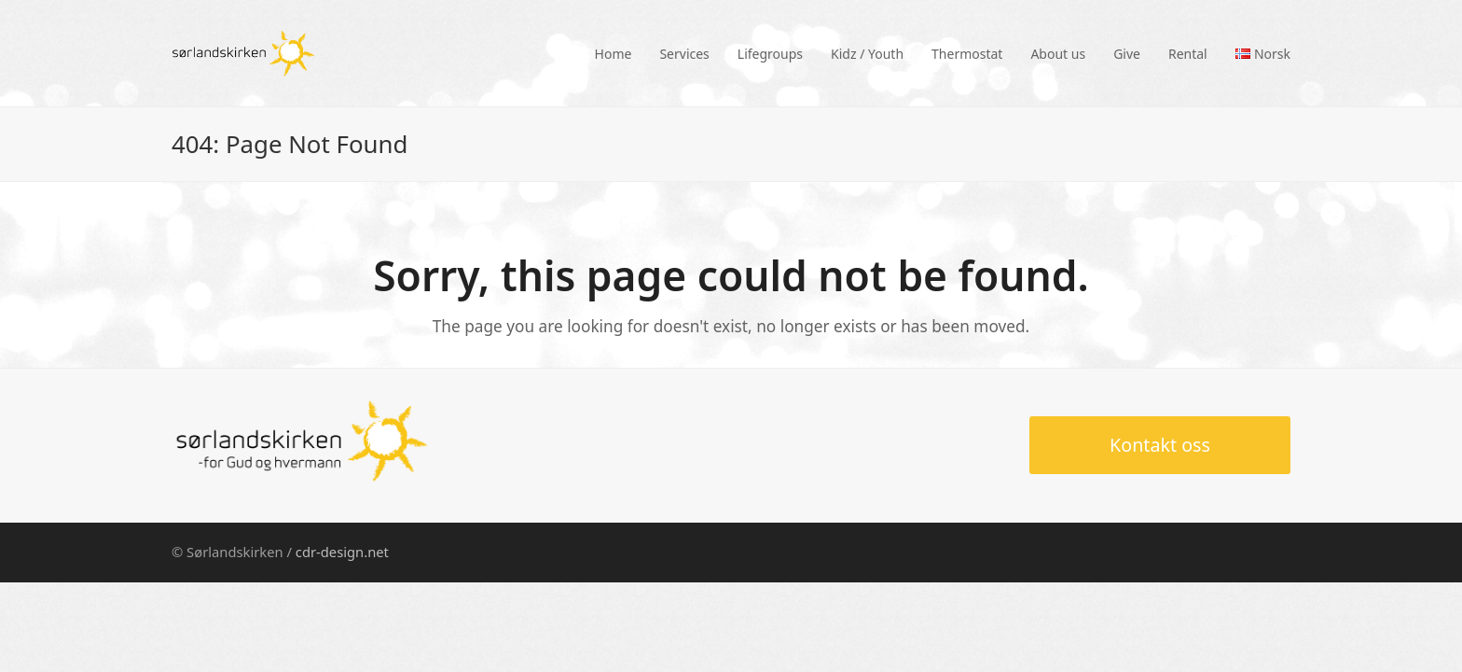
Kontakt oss (1160, 444)
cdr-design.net (342, 551)
